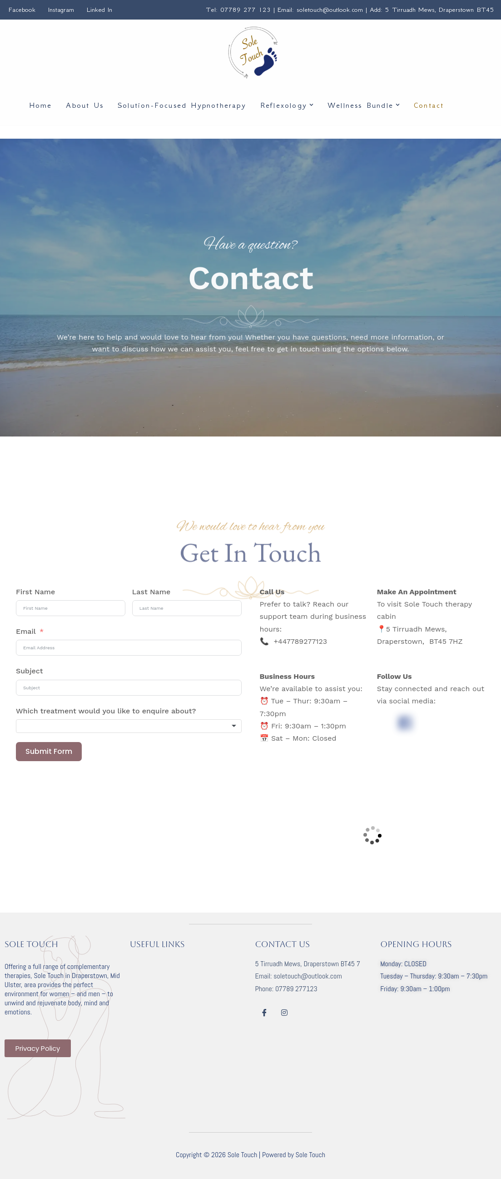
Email (26, 631)
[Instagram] (284, 1013)
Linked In (99, 9)
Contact (429, 105)
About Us (85, 105)
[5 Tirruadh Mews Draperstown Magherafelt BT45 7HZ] (373, 835)
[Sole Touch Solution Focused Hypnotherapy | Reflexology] (253, 52)
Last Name (151, 591)
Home (40, 105)
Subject (29, 671)
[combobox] (129, 726)
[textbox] (129, 726)
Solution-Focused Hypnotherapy (182, 105)
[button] (311, 105)
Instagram (61, 9)
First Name (35, 591)
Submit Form (48, 751)
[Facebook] (264, 1013)
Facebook (22, 9)
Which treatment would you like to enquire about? (106, 711)
